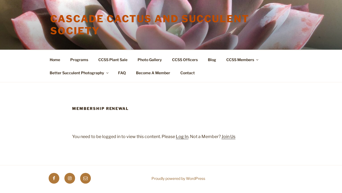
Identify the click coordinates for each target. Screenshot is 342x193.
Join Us (228, 136)
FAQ (122, 72)
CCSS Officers (185, 59)
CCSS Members (242, 59)
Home (55, 59)
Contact (187, 72)
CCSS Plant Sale (112, 59)
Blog (212, 59)
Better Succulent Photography (79, 72)
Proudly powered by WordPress (178, 178)
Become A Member (153, 72)
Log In (182, 136)
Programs (79, 59)
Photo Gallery (150, 59)
